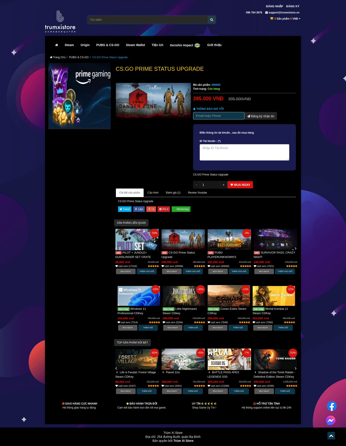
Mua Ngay (125, 271)
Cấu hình (153, 192)
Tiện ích (157, 45)
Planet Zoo (171, 372)
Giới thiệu (214, 45)
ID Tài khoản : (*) (210, 141)
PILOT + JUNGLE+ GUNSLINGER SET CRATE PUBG (133, 257)
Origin (85, 45)
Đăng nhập (274, 6)
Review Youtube (197, 192)
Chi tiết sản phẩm (129, 192)
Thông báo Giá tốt (208, 108)
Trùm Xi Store (183, 440)
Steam (69, 45)
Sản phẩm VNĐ (287, 18)
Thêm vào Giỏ (146, 271)
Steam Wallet (135, 45)
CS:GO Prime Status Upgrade (110, 57)
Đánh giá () (173, 192)
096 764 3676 (253, 12)
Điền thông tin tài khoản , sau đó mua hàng (227, 132)
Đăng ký (292, 6)
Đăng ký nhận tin (260, 116)
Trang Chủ (58, 57)
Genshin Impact (185, 45)
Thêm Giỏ (148, 328)
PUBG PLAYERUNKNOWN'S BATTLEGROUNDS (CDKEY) (227, 257)
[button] (116, 249)
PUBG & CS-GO (107, 45)
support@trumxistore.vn (282, 12)
